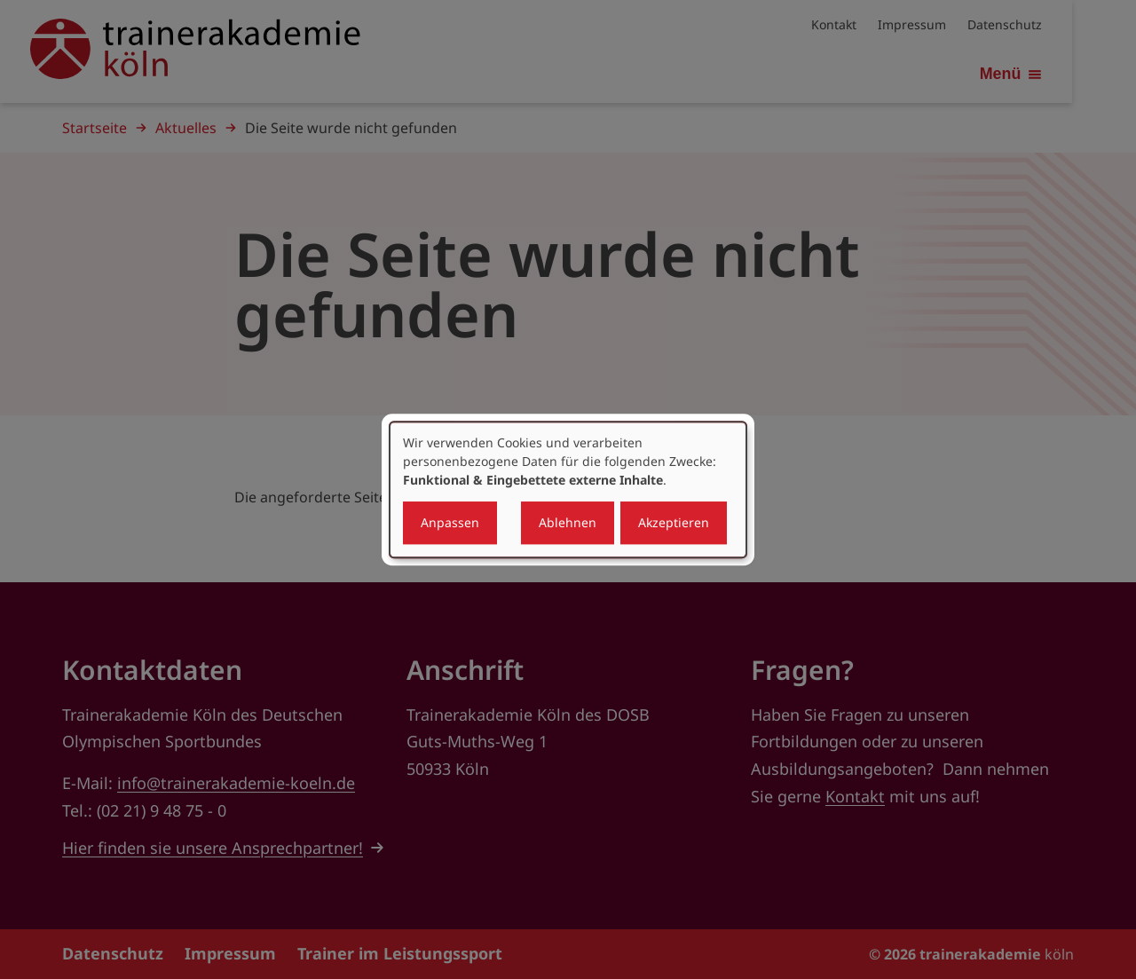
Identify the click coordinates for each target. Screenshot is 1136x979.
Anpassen (450, 522)
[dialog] (568, 489)
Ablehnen (567, 522)
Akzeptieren (673, 522)
